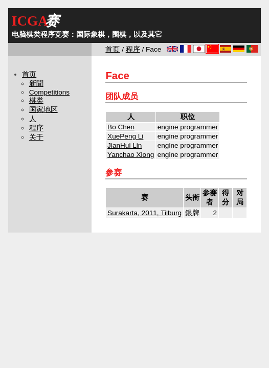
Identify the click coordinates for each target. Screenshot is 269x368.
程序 (133, 49)
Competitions (49, 92)
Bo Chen (120, 127)
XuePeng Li (125, 136)
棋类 (36, 100)
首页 (112, 49)
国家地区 (43, 109)
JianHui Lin (124, 145)
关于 (36, 137)
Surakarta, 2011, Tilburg (144, 213)
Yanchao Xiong (130, 154)
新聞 (36, 83)
